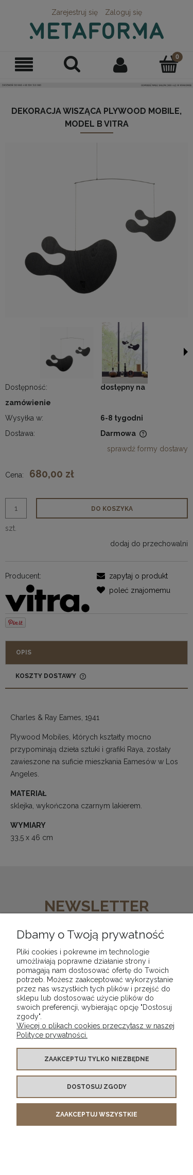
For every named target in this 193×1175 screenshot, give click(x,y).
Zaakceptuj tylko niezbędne (96, 1059)
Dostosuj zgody (97, 1086)
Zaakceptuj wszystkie (96, 1114)
